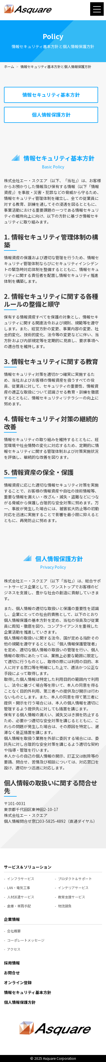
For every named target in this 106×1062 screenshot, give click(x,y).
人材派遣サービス (20, 897)
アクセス (13, 949)
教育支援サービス (71, 897)
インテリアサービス (73, 887)
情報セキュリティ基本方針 (51, 94)
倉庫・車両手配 (19, 906)
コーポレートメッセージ (25, 940)
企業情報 (12, 919)
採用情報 (12, 963)
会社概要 (14, 931)
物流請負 (65, 906)
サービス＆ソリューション (27, 867)
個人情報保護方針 (51, 114)
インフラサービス (20, 878)
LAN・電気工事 (18, 887)
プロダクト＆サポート (75, 878)
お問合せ (12, 972)
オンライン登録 (18, 982)
